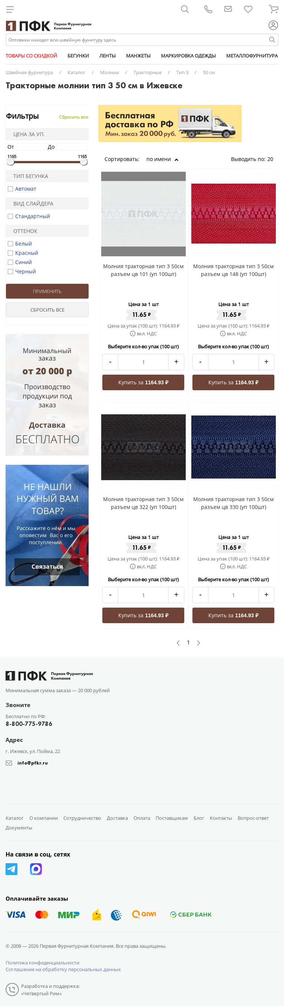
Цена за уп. (27, 134)
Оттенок (23, 230)
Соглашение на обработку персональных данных (63, 969)
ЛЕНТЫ (107, 55)
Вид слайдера (31, 203)
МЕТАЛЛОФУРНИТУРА (252, 55)
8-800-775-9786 (29, 724)
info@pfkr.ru (32, 763)
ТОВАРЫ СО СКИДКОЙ (31, 55)
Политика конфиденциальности (42, 962)
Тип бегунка (28, 176)
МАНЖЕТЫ (138, 55)
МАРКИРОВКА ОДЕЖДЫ (188, 55)
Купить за (143, 382)
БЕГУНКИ (78, 55)
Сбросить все (73, 117)
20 (272, 158)
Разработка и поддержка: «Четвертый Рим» (50, 990)
